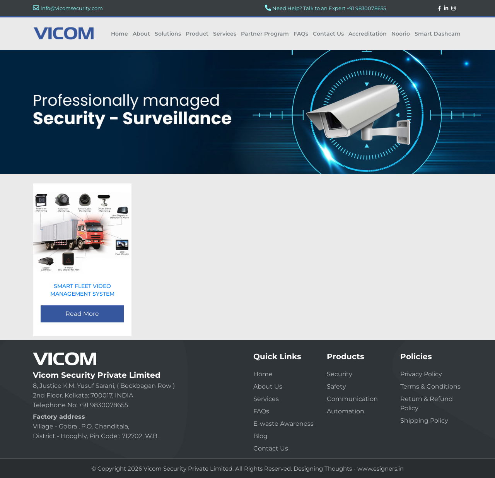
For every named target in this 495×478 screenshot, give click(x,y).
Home (119, 33)
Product (197, 33)
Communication (352, 399)
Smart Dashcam (438, 33)
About (141, 33)
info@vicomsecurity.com (72, 8)
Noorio (400, 33)
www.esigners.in (380, 468)
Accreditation (367, 33)
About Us (267, 386)
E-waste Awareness (283, 423)
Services (224, 33)
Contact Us (328, 33)
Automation (345, 411)
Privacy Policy (421, 374)
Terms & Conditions (430, 386)
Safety (336, 386)
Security (339, 374)
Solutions (168, 33)
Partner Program (265, 33)
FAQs (301, 33)
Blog (260, 436)
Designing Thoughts (323, 468)
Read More (82, 313)
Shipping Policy (424, 420)
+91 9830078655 (366, 8)
